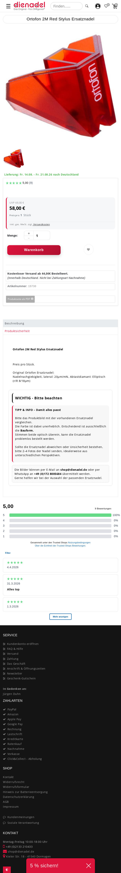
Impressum (11, 806)
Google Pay (15, 724)
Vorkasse (13, 754)
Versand (13, 653)
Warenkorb (34, 250)
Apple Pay (14, 719)
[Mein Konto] (98, 6)
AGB (6, 802)
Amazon (13, 714)
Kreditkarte (15, 739)
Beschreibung (14, 323)
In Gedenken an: (15, 689)
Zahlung (13, 659)
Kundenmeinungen (21, 817)
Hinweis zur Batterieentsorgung (25, 792)
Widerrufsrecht (13, 782)
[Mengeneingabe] (37, 235)
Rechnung (14, 729)
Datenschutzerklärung (18, 797)
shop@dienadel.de (18, 851)
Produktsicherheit (17, 331)
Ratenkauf (14, 744)
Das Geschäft (16, 663)
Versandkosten (41, 224)
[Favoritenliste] (106, 6)
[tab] (60, 323)
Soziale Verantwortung (23, 823)
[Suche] (87, 6)
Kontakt (8, 777)
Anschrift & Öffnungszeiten (26, 668)
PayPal (11, 709)
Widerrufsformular (16, 787)
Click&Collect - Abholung (24, 759)
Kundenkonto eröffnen (23, 644)
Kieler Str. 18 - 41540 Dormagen (27, 856)
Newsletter (14, 673)
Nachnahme (16, 749)
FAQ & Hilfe (15, 649)
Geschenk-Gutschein (21, 678)
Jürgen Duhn (12, 694)
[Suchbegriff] (66, 6)
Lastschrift (14, 734)
